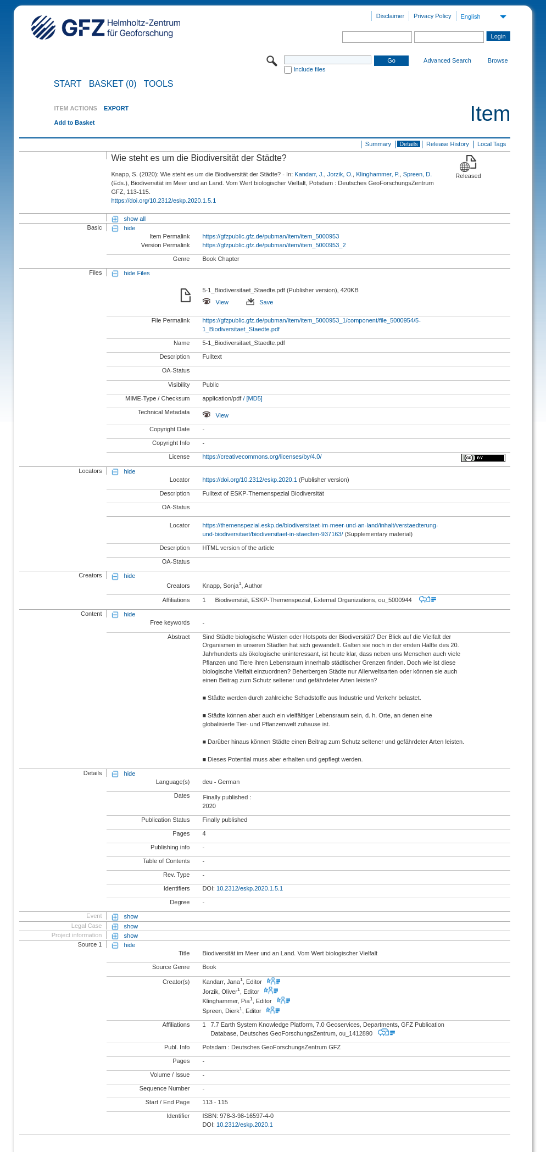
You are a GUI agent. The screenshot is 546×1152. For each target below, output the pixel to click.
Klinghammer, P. (377, 174)
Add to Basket (74, 122)
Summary (378, 144)
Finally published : (227, 797)
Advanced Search (447, 60)
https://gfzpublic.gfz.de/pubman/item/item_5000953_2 (274, 245)
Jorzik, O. (340, 174)
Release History (447, 144)
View (215, 302)
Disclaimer (390, 16)
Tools (159, 84)
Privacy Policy (432, 16)
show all (135, 218)
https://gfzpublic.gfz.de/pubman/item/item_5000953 (270, 236)
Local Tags (491, 144)
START (68, 84)
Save (259, 302)
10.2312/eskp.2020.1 (244, 1124)
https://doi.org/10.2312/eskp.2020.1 (249, 479)
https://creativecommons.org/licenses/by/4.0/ (261, 456)
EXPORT (116, 108)
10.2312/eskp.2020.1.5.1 (249, 888)
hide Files (137, 273)
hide (130, 228)
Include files (309, 69)
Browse (498, 60)
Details (408, 144)
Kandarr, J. (309, 174)
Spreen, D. (417, 174)
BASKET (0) (113, 84)
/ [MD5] (252, 398)
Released (468, 175)
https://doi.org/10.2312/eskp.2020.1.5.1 (163, 200)
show (131, 916)
